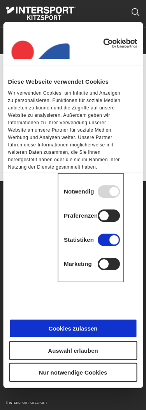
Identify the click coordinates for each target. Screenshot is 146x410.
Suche (135, 7)
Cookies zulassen (73, 328)
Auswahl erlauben (73, 350)
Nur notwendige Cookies (73, 372)
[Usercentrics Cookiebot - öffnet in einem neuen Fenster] (104, 43)
